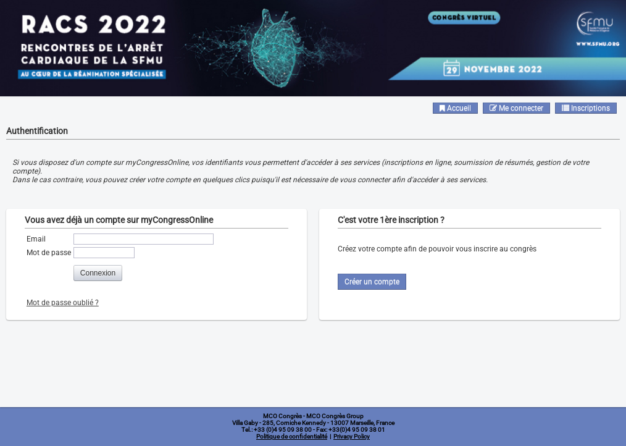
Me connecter (516, 108)
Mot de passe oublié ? (63, 302)
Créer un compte (371, 281)
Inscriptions (586, 108)
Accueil (455, 108)
